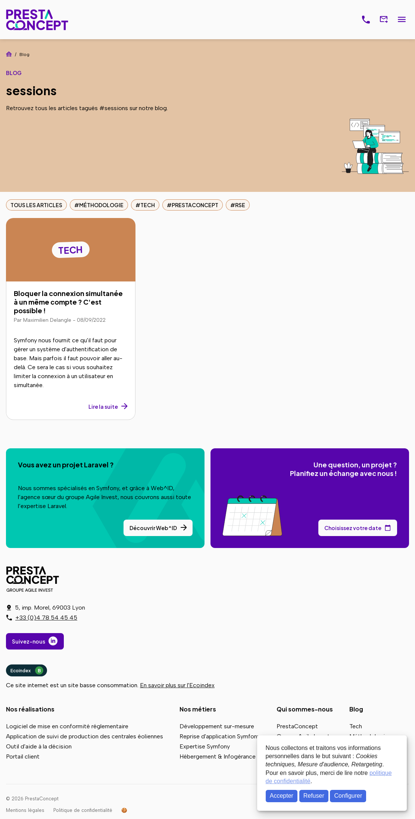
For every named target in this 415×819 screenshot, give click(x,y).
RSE (240, 205)
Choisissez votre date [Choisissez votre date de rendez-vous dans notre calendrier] (352, 527)
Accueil (9, 54)
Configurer (348, 795)
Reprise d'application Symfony (220, 736)
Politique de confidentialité (82, 810)
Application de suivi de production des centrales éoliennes (84, 736)
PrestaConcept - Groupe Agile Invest (34, 579)
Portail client (23, 756)
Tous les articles (36, 205)
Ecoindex (26, 670)
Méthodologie (101, 205)
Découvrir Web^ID (153, 527)
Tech (147, 205)
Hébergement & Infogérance (218, 756)
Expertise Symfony (205, 746)
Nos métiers (198, 709)
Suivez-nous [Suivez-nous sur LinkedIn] (28, 641)
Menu (401, 19)
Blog (356, 709)
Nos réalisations (30, 709)
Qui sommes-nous (305, 709)
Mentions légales (25, 810)
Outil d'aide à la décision (39, 746)
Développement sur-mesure (217, 726)
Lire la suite (103, 406)
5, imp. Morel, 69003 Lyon (50, 607)
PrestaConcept (38, 19)
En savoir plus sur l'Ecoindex (177, 685)
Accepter (281, 795)
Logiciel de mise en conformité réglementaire (67, 726)
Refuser (313, 795)
